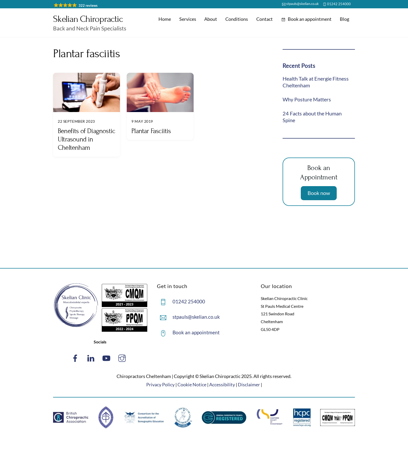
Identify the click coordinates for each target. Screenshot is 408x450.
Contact (264, 19)
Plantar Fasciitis (151, 131)
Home (164, 19)
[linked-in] (92, 357)
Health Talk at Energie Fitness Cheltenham (316, 81)
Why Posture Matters (307, 99)
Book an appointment (306, 19)
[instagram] (123, 357)
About (210, 19)
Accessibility (222, 384)
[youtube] (107, 357)
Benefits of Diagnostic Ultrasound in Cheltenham (86, 139)
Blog (344, 19)
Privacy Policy (160, 384)
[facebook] (76, 357)
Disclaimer (249, 384)
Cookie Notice (191, 384)
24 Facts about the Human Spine (312, 116)
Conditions (236, 19)
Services (187, 19)
